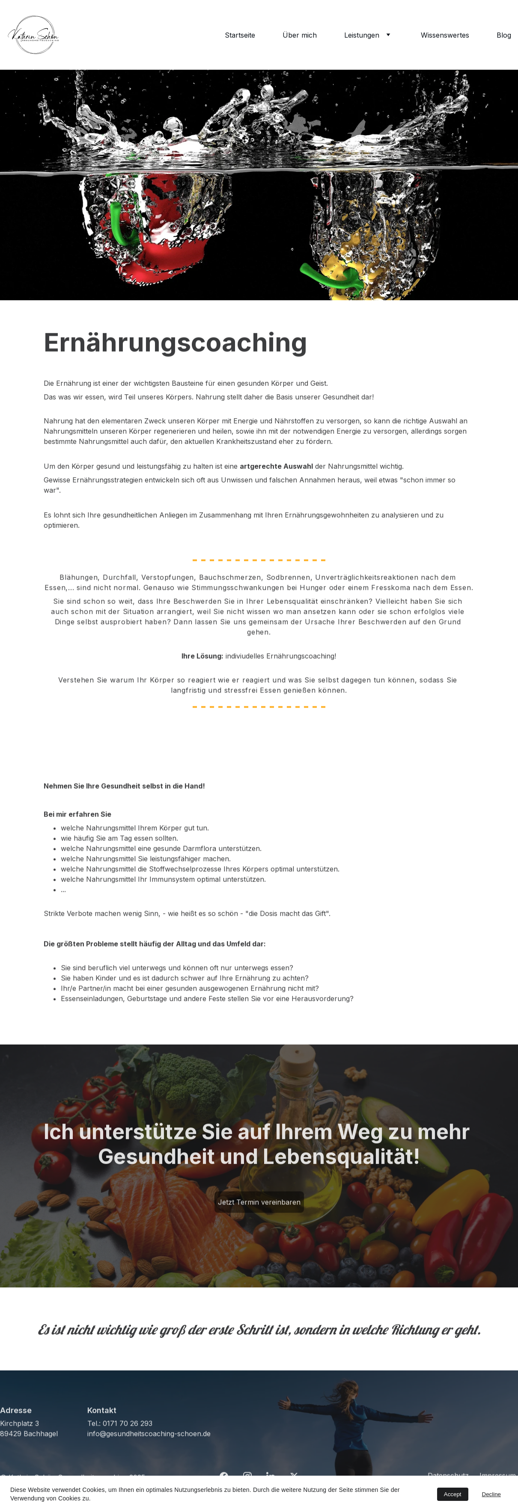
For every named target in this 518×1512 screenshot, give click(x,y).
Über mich (300, 35)
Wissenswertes (445, 35)
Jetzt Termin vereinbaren (259, 1204)
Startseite (240, 35)
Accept (452, 1494)
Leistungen (361, 35)
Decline (491, 1494)
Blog (504, 35)
